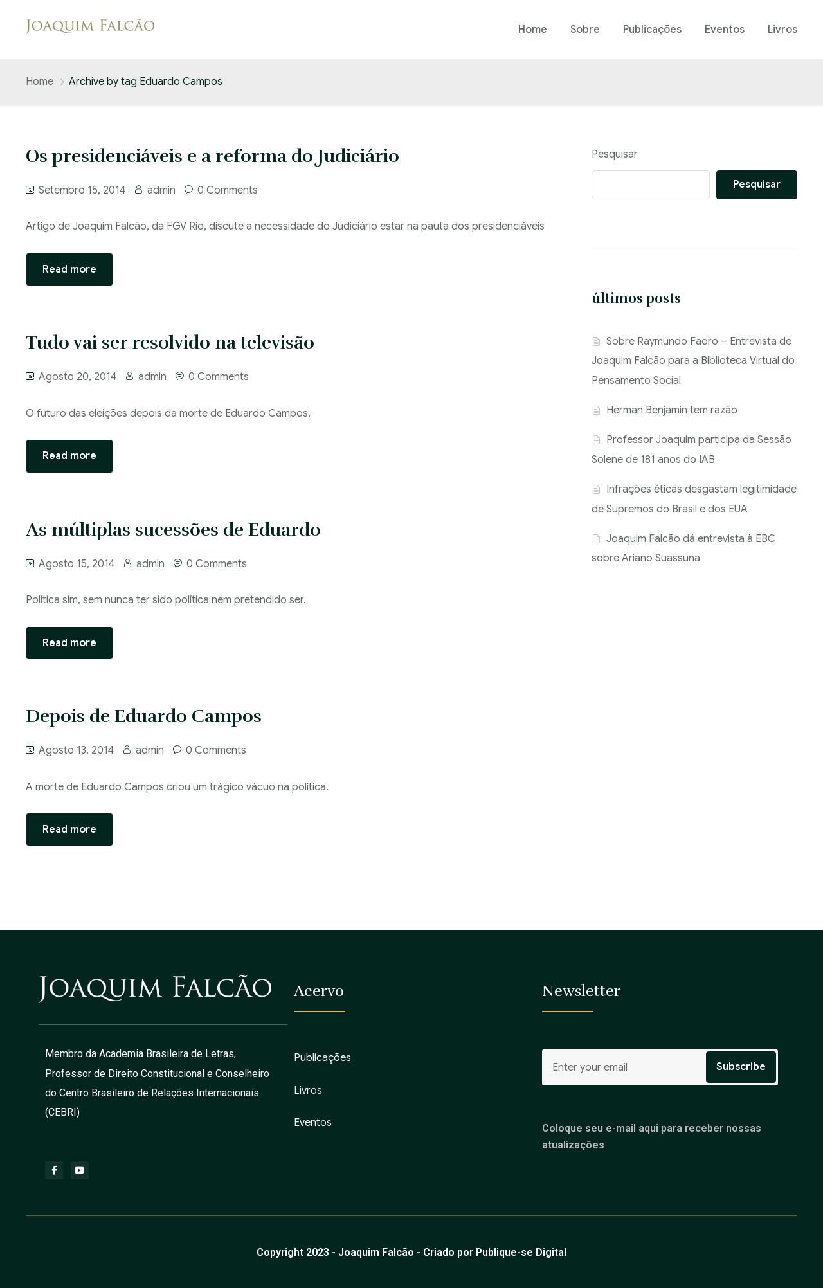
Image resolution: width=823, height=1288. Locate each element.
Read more (69, 269)
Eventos (725, 29)
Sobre (585, 29)
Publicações (652, 29)
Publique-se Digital (521, 1252)
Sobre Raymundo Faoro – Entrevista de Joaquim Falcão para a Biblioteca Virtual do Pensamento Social (693, 361)
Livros (782, 29)
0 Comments (227, 190)
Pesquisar (615, 154)
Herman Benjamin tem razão (671, 410)
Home (532, 29)
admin (161, 190)
